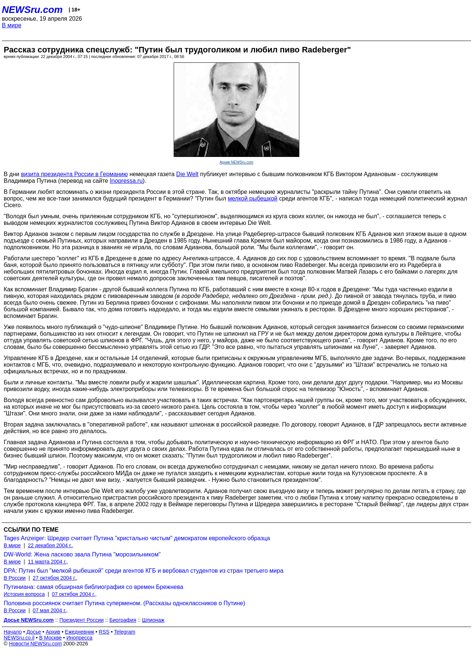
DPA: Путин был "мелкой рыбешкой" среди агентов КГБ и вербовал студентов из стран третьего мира (143, 571)
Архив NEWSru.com (236, 162)
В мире (11, 25)
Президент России (81, 620)
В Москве (50, 638)
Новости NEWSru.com (35, 644)
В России (14, 578)
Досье (33, 632)
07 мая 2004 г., (50, 610)
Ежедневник (79, 632)
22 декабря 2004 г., (50, 545)
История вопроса (24, 594)
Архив (53, 632)
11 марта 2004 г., (48, 562)
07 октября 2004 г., (74, 594)
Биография (122, 620)
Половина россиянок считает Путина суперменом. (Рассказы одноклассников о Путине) (124, 603)
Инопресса (80, 638)
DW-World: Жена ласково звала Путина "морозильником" (82, 554)
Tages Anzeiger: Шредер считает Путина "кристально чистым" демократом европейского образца (137, 538)
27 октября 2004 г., (55, 578)
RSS (104, 632)
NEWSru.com (32, 9)
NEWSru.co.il (19, 638)
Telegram (125, 632)
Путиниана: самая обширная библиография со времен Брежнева (93, 587)
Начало (13, 632)
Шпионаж (153, 620)
